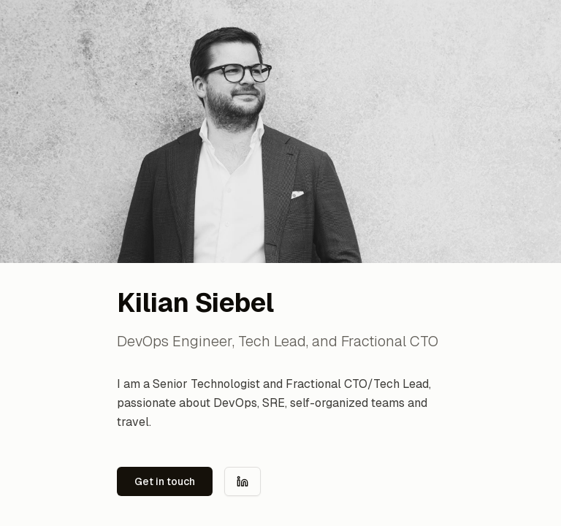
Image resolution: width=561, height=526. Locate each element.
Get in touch (164, 481)
